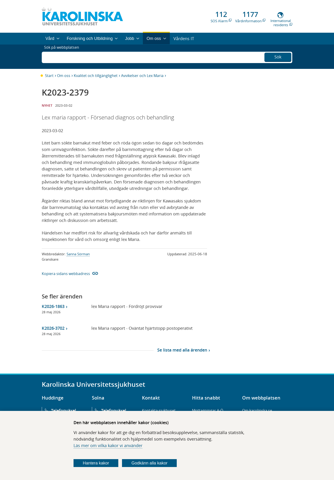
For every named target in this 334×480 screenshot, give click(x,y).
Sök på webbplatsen (63, 56)
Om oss (63, 75)
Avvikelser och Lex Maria (142, 75)
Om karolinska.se (257, 410)
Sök (277, 56)
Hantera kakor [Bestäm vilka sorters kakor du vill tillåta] (96, 463)
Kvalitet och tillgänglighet (96, 75)
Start (49, 75)
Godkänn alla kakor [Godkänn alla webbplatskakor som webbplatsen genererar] (149, 463)
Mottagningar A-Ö (207, 410)
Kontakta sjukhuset (159, 410)
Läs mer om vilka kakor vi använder (108, 445)
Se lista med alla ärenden (182, 350)
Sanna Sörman (78, 254)
